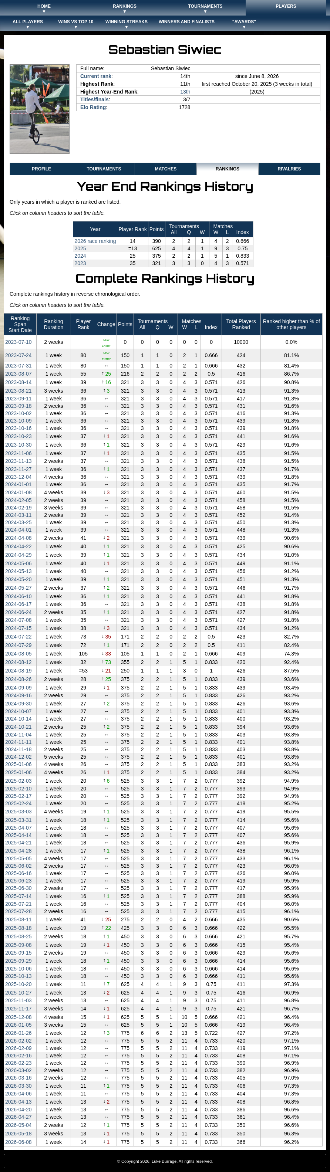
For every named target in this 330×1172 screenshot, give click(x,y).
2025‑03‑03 (18, 811)
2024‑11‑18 (18, 749)
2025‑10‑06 (18, 969)
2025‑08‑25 (18, 936)
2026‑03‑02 (18, 1070)
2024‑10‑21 (18, 727)
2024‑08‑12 (18, 662)
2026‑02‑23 (18, 1063)
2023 (80, 263)
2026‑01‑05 (18, 1025)
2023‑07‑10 (18, 342)
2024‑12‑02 (18, 757)
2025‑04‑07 (18, 828)
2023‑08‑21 (18, 391)
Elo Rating (93, 107)
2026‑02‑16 (18, 1055)
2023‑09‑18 (18, 406)
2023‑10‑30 (18, 445)
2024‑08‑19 (18, 671)
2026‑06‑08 (18, 1142)
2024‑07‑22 (18, 637)
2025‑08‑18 (18, 928)
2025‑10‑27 (18, 993)
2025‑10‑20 (18, 984)
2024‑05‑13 (18, 571)
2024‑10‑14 (18, 719)
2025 (80, 248)
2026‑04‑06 (18, 1094)
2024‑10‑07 (18, 711)
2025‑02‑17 (18, 796)
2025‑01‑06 (18, 764)
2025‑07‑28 (18, 911)
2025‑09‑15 (18, 953)
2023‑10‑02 (18, 413)
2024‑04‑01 (18, 530)
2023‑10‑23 (18, 436)
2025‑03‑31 (18, 820)
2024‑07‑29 (18, 645)
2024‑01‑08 (18, 492)
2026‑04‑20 (18, 1109)
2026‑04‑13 (18, 1102)
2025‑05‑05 (18, 858)
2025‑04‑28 (18, 851)
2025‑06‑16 (18, 873)
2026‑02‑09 (18, 1048)
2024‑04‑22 (18, 546)
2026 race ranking (95, 241)
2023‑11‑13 (18, 461)
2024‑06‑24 (18, 612)
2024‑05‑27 (18, 588)
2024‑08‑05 (18, 654)
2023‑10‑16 (18, 428)
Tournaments (104, 169)
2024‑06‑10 (18, 596)
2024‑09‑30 (18, 704)
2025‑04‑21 (18, 843)
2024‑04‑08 (18, 538)
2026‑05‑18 (18, 1134)
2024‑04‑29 (18, 555)
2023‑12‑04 (18, 477)
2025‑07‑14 (18, 896)
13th (185, 92)
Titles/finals (94, 99)
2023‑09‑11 (18, 399)
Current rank (95, 76)
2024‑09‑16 (18, 695)
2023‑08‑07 (18, 374)
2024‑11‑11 (18, 742)
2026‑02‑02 (18, 1041)
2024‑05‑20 (18, 579)
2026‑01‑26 (18, 1033)
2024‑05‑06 (18, 563)
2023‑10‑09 (18, 421)
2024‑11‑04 (18, 735)
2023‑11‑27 (18, 469)
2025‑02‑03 (18, 781)
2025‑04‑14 (18, 835)
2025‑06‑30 (18, 888)
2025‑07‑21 (18, 904)
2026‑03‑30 (18, 1086)
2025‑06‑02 (18, 866)
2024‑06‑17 (18, 604)
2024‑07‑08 (18, 620)
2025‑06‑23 (18, 881)
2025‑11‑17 (18, 1009)
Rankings (227, 169)
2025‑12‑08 (18, 1017)
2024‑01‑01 (18, 484)
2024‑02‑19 (18, 508)
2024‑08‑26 (18, 679)
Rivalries (289, 169)
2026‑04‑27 (18, 1117)
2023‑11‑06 (18, 453)
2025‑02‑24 (18, 803)
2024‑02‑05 (18, 500)
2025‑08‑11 (18, 919)
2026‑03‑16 (18, 1078)
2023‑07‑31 (18, 366)
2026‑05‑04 (18, 1125)
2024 (80, 256)
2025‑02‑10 (18, 789)
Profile (41, 169)
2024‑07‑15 (18, 628)
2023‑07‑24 (18, 355)
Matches (165, 169)
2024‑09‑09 (18, 688)
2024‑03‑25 (18, 522)
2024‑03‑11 (18, 515)
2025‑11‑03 (18, 1000)
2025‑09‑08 (18, 945)
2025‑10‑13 (18, 976)
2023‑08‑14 (18, 382)
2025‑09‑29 (18, 961)
